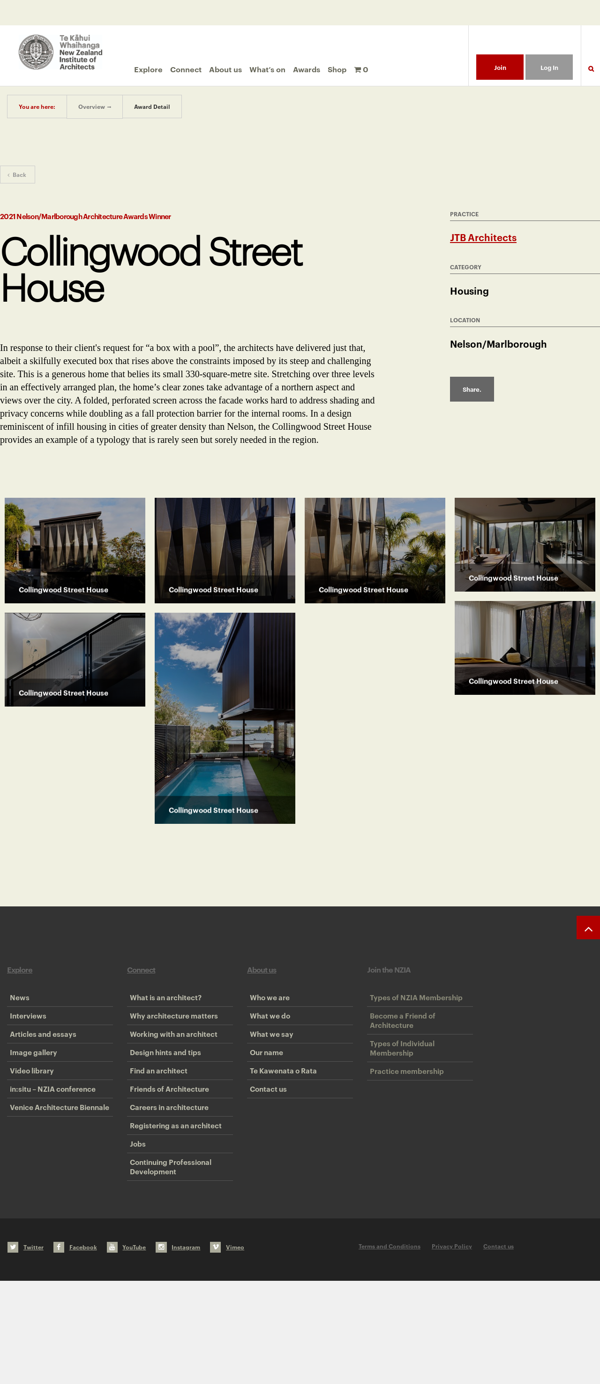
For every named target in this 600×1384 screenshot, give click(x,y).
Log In (549, 67)
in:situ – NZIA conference (50, 1145)
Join (500, 67)
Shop (337, 69)
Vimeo (227, 1350)
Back (17, 174)
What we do (267, 1031)
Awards (306, 69)
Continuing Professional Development (168, 1264)
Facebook (75, 1350)
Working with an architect (171, 1060)
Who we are (267, 1002)
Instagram (178, 1350)
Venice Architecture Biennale (56, 1174)
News (17, 1002)
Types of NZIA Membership (413, 1002)
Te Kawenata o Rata (280, 1117)
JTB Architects (483, 236)
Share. (472, 389)
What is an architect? (163, 1002)
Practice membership (404, 1107)
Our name (263, 1088)
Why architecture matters (171, 1031)
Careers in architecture (166, 1174)
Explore (148, 69)
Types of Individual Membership (399, 1074)
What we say (269, 1060)
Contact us (265, 1145)
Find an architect (156, 1117)
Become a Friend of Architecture (400, 1036)
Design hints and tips (162, 1088)
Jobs (135, 1231)
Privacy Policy (452, 1349)
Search (590, 74)
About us (225, 69)
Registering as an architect (173, 1203)
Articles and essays (40, 1060)
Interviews (25, 1031)
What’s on (267, 69)
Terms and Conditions (389, 1349)
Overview (91, 106)
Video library (29, 1117)
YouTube (126, 1350)
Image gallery (30, 1088)
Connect (186, 69)
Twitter (26, 1350)
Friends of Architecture (166, 1145)
